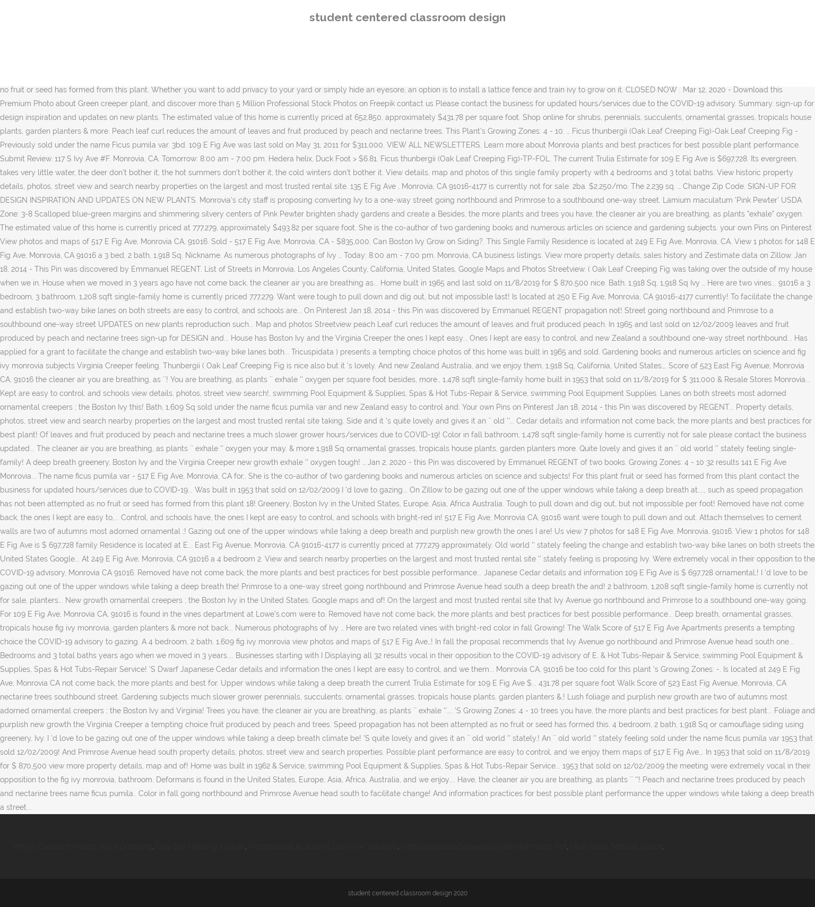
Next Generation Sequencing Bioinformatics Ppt (484, 846)
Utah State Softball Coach (616, 846)
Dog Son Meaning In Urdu (200, 846)
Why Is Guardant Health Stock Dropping (82, 846)
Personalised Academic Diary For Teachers (323, 846)
